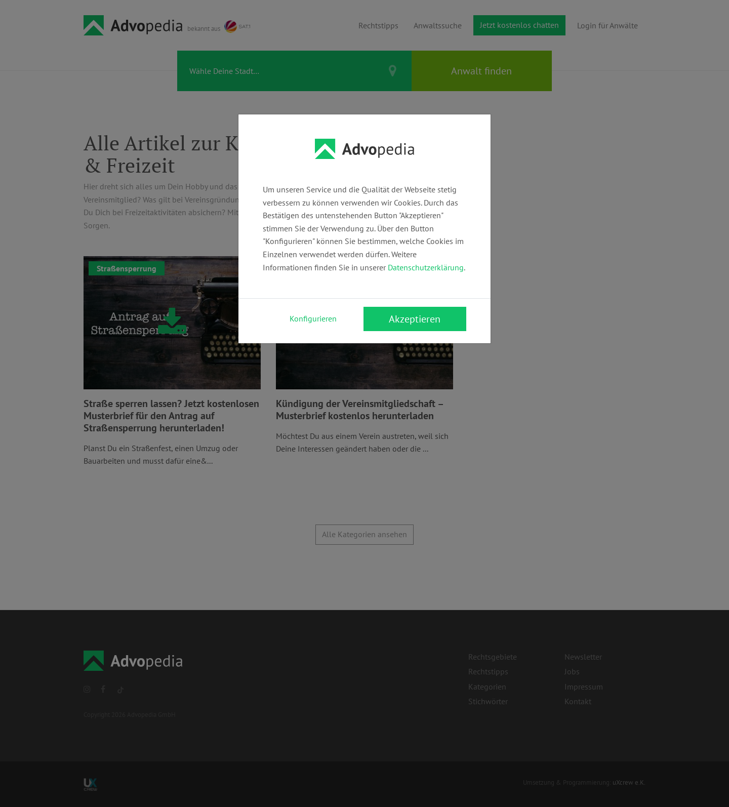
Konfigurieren (313, 318)
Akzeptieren (414, 319)
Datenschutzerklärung (426, 267)
